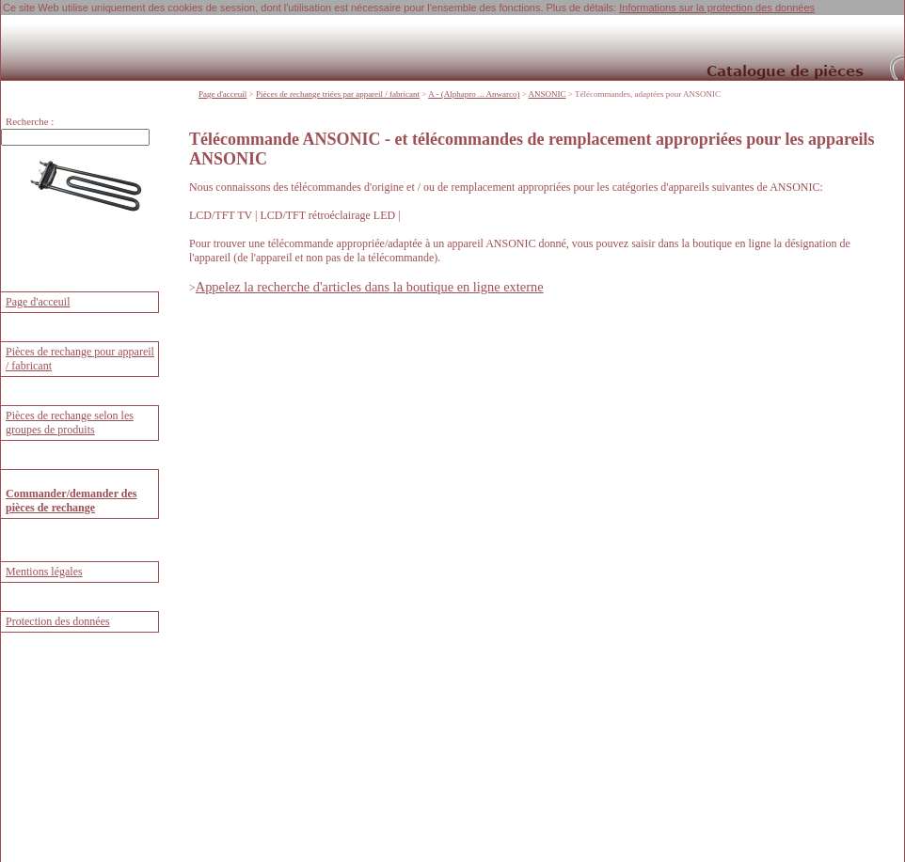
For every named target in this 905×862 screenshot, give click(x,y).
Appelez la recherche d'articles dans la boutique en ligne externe (370, 285)
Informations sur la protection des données (717, 7)
